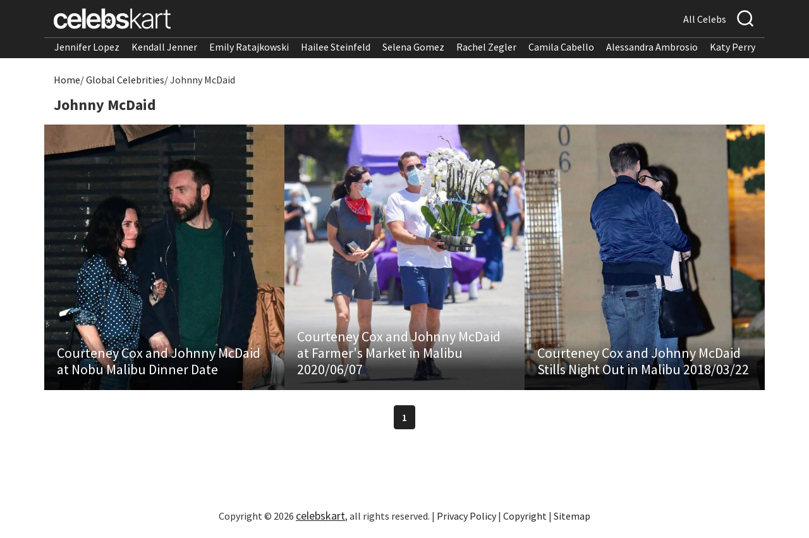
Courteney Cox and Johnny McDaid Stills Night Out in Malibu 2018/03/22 (643, 361)
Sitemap (572, 516)
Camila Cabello (561, 46)
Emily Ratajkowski (249, 46)
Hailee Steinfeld (335, 46)
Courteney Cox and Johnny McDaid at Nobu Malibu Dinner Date (158, 361)
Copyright (525, 516)
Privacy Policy (466, 516)
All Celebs (704, 19)
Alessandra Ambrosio (652, 46)
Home (67, 79)
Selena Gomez (413, 46)
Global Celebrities (125, 79)
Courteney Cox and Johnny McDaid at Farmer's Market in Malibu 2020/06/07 (399, 352)
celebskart (320, 515)
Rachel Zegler (486, 46)
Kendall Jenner (164, 46)
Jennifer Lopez (86, 46)
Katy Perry (732, 46)
